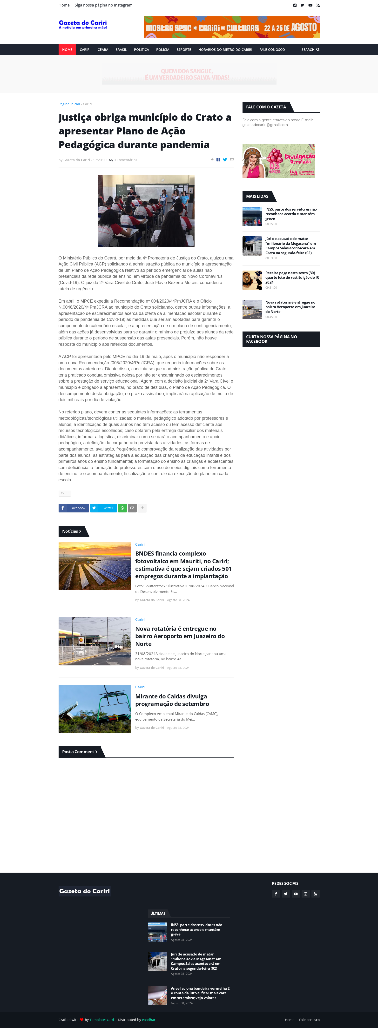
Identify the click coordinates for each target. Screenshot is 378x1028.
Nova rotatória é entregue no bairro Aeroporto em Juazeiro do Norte (180, 636)
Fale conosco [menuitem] (272, 49)
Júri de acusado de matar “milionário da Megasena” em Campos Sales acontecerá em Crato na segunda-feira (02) (290, 245)
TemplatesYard (102, 1019)
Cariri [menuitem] (85, 49)
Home (64, 5)
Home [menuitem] (67, 49)
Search (308, 49)
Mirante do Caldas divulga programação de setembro (172, 699)
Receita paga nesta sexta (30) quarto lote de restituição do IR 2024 (292, 278)
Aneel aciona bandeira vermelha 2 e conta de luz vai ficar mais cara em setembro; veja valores (200, 993)
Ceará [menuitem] (103, 49)
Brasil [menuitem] (121, 49)
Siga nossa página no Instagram (104, 5)
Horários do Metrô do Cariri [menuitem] (225, 49)
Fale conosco (309, 1019)
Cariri (87, 104)
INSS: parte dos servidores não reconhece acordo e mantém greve (291, 214)
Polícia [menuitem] (162, 49)
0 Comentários (125, 160)
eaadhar (148, 1019)
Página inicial (69, 104)
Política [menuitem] (141, 49)
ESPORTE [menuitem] (183, 49)
